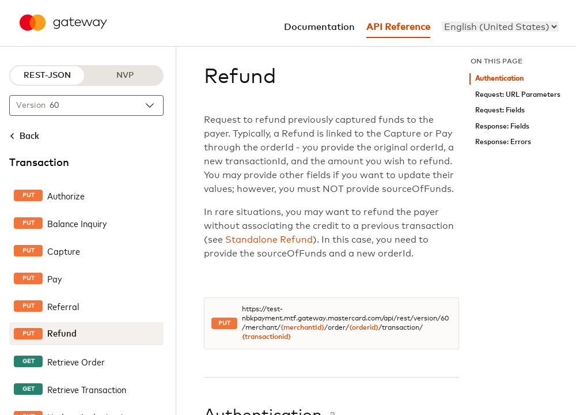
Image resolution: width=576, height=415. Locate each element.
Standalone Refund (269, 239)
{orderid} (363, 328)
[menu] (500, 26)
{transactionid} (266, 337)
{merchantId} (302, 328)
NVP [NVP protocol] (125, 75)
